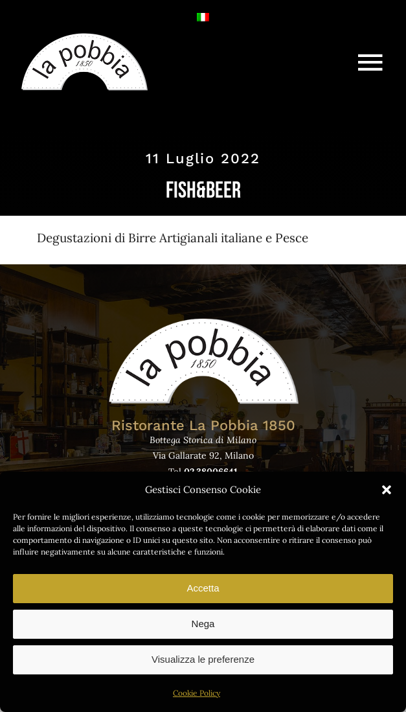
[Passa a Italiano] (203, 16)
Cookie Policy (196, 693)
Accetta (202, 587)
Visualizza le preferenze (203, 659)
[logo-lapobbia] (84, 37)
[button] (386, 489)
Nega (203, 623)
